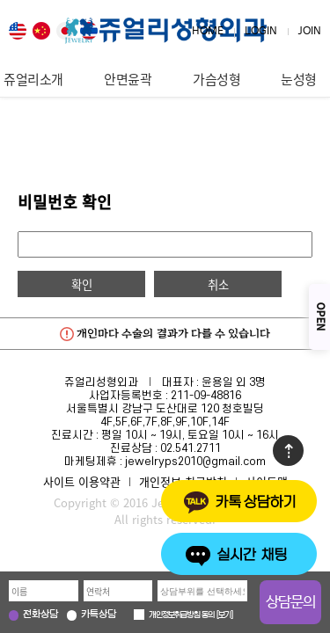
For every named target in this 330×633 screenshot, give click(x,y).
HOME (208, 31)
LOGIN (261, 31)
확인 (81, 284)
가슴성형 (216, 79)
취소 (218, 284)
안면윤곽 (127, 79)
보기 (224, 615)
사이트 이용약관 (82, 481)
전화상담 (40, 615)
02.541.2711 (190, 448)
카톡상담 (98, 615)
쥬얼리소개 (33, 79)
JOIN (309, 31)
